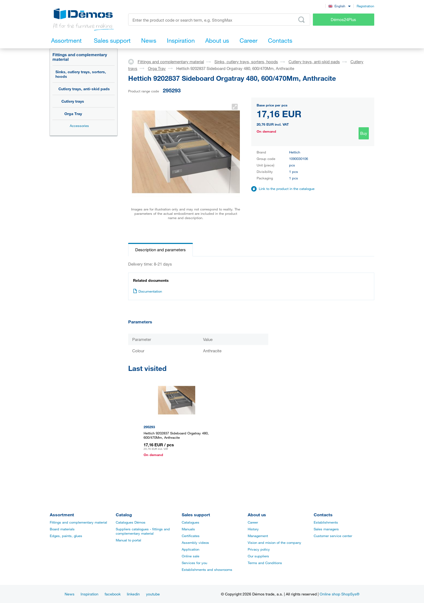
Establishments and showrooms (207, 569)
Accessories (79, 125)
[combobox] (339, 6)
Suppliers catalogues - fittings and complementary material (143, 531)
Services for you (194, 563)
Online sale (190, 556)
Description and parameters (160, 249)
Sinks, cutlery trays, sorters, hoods (80, 74)
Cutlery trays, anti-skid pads (84, 88)
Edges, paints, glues (66, 536)
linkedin (133, 594)
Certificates (191, 536)
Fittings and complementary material (79, 57)
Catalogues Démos (130, 522)
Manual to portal (128, 540)
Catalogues (190, 522)
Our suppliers (258, 556)
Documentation (147, 291)
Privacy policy (259, 549)
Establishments (326, 522)
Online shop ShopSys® (339, 594)
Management (258, 536)
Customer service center (333, 536)
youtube (153, 594)
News (69, 594)
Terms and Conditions (265, 563)
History (253, 529)
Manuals (188, 529)
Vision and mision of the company (274, 542)
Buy (363, 133)
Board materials (62, 529)
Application (190, 549)
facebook (113, 594)
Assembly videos (195, 542)
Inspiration (89, 594)
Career (253, 522)
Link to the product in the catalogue (286, 188)
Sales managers (326, 529)
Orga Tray (73, 113)
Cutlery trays (72, 101)
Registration (365, 6)
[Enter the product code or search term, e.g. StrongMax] (219, 19)
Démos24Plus (343, 19)
